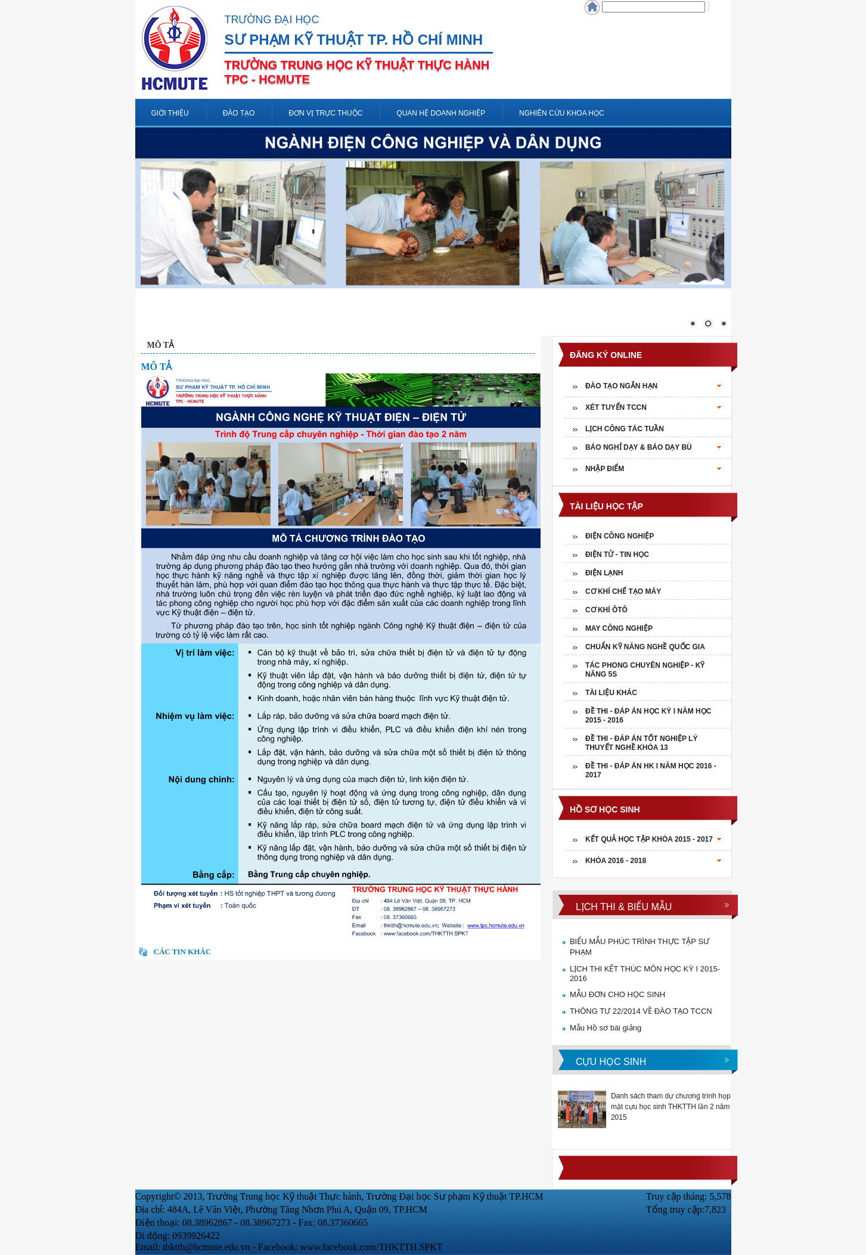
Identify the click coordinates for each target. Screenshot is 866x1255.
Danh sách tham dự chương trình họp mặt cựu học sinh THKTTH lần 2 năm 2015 (671, 1107)
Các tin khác (183, 951)
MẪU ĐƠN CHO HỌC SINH (617, 994)
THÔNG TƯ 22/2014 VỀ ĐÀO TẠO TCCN (641, 1011)
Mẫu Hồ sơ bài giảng (605, 1027)
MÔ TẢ (161, 345)
